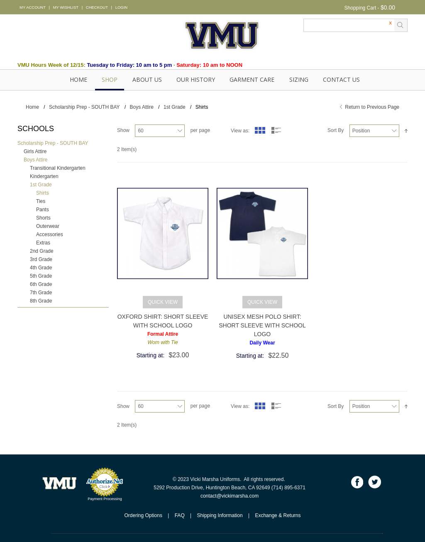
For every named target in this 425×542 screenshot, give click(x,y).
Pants (42, 209)
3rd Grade (41, 259)
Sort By (335, 130)
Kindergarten (44, 176)
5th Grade (41, 276)
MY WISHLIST (65, 7)
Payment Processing (105, 499)
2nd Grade (42, 251)
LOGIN (121, 7)
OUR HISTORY (195, 79)
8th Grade (41, 301)
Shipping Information (220, 515)
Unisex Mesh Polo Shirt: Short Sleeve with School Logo (262, 325)
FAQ (180, 515)
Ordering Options (143, 515)
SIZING (298, 79)
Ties (40, 201)
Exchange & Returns (277, 515)
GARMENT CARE (252, 79)
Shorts (43, 218)
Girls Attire (35, 151)
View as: (240, 131)
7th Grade (41, 292)
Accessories (49, 234)
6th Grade (41, 284)
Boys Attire (142, 107)
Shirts (42, 193)
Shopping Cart (360, 8)
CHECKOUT (97, 7)
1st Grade (175, 107)
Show (123, 130)
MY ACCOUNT (33, 7)
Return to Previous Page (372, 107)
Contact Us (341, 79)
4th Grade (41, 268)
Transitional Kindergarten (57, 168)
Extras (43, 243)
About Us (147, 79)
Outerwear (47, 226)
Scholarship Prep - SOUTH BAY (84, 107)
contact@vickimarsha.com (229, 496)
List (276, 130)
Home (78, 79)
